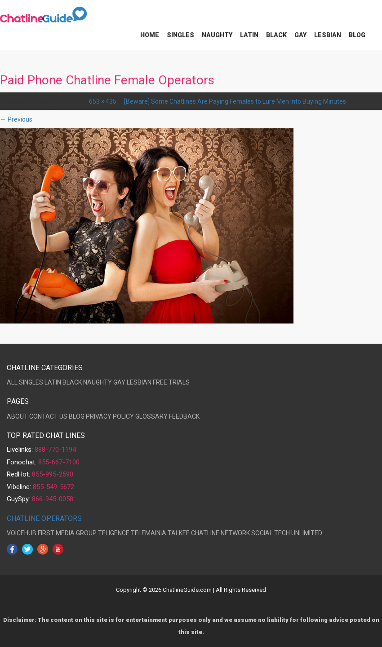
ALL (12, 382)
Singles (180, 35)
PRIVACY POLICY (110, 416)
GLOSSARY (151, 416)
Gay (300, 35)
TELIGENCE (113, 533)
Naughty (217, 35)
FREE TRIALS (171, 382)
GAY (119, 382)
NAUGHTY (97, 382)
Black (276, 35)
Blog (357, 35)
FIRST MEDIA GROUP (67, 533)
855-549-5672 (53, 487)
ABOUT (17, 416)
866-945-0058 (52, 499)
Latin (249, 35)
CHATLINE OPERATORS (44, 518)
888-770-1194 (55, 450)
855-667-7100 (59, 462)
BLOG (76, 416)
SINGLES (31, 382)
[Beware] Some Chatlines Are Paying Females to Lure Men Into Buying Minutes (235, 101)
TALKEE (179, 533)
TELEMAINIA (148, 533)
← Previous (16, 119)
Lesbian (327, 35)
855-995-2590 (52, 474)
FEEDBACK (184, 416)
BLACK (72, 382)
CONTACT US (48, 416)
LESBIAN (139, 382)
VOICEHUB (21, 533)
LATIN (52, 382)
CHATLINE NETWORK (220, 533)
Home (149, 35)
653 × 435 (102, 101)
